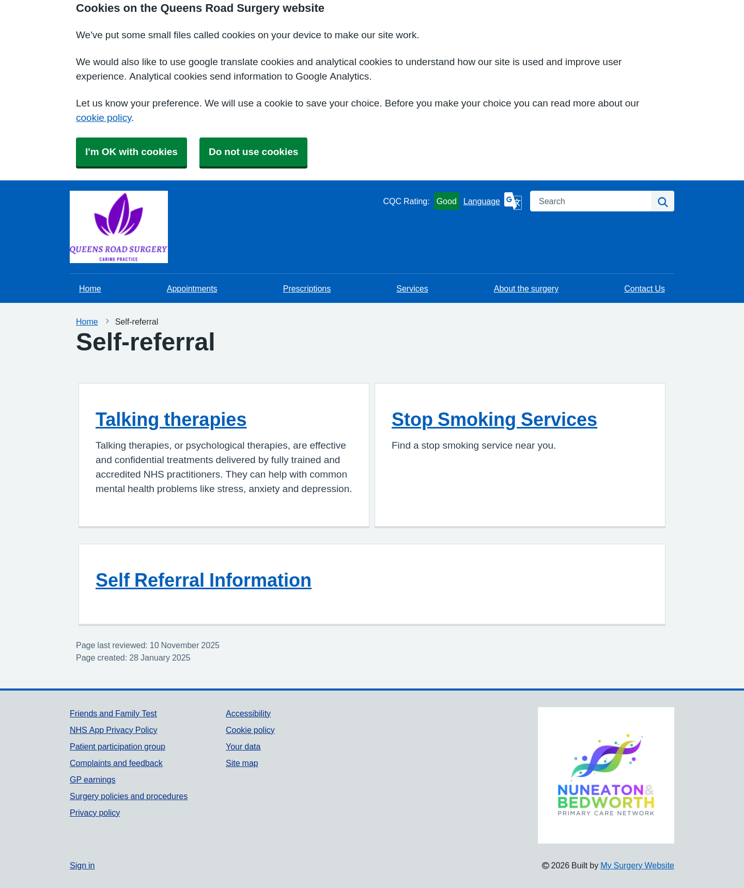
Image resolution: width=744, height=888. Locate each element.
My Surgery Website (637, 865)
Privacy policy (95, 812)
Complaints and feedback (116, 763)
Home (90, 288)
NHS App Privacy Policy (113, 730)
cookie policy (103, 118)
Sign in (82, 865)
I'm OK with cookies (131, 152)
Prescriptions (307, 288)
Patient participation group (117, 746)
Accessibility (248, 713)
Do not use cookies (253, 152)
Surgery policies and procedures (129, 796)
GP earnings (93, 779)
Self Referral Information (204, 580)
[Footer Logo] (606, 775)
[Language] (492, 201)
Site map (242, 763)
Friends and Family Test (113, 713)
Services (412, 288)
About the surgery (526, 288)
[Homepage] (95, 227)
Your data (243, 746)
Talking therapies (171, 419)
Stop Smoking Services (494, 419)
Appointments (192, 288)
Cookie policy (250, 730)
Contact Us (644, 288)
